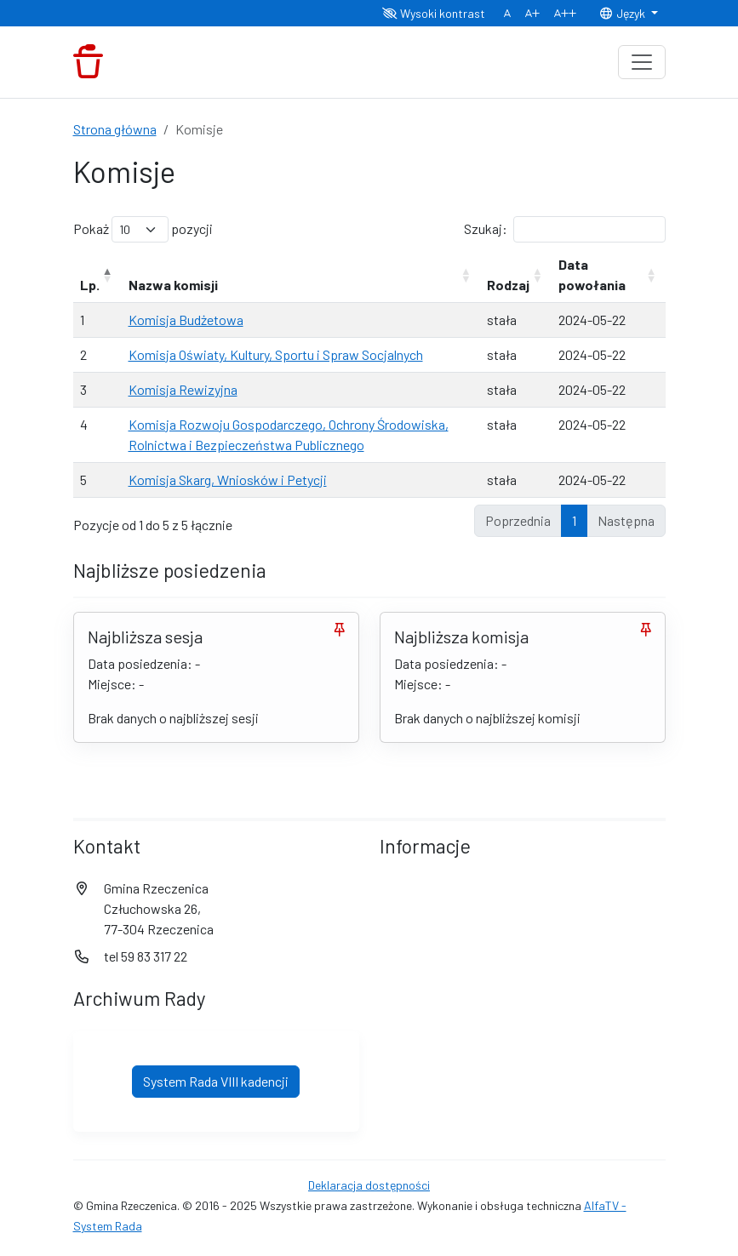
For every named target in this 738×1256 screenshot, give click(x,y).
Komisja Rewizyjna (183, 389)
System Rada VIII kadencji (216, 1081)
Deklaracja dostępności (369, 1185)
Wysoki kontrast (433, 13)
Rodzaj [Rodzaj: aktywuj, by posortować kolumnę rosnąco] (508, 285)
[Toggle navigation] (642, 62)
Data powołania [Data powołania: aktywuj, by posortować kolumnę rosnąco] (592, 274)
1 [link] (574, 520)
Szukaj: (565, 229)
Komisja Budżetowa (186, 319)
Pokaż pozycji (143, 229)
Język (623, 13)
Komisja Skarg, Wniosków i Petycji (228, 479)
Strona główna (115, 129)
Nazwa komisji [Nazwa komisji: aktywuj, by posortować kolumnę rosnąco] (173, 285)
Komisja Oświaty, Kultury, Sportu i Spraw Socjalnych (276, 354)
